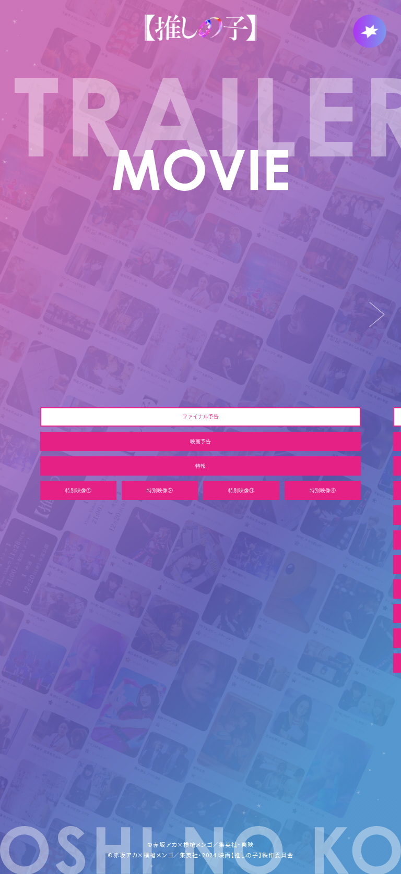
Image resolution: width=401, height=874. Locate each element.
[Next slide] (377, 314)
